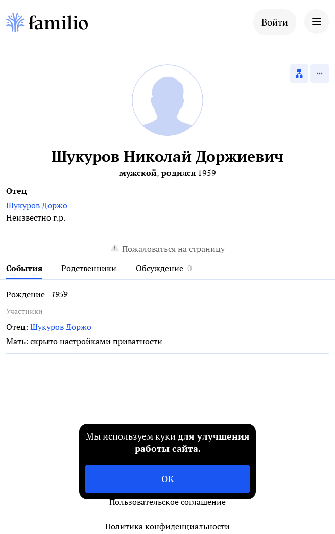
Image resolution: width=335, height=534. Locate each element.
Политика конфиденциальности (167, 526)
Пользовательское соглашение (167, 501)
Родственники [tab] (88, 268)
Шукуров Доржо (36, 205)
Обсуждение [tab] (159, 268)
